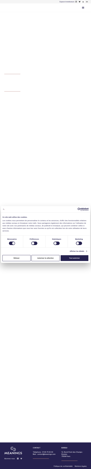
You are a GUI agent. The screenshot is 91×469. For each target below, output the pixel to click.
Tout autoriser (74, 258)
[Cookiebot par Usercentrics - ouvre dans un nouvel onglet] (79, 209)
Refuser (17, 258)
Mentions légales (81, 466)
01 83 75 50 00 (47, 452)
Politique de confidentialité (63, 466)
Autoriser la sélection (45, 258)
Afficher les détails (77, 251)
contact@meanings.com (46, 454)
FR (83, 2)
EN (87, 2)
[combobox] (83, 2)
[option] (87, 2)
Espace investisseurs (67, 2)
